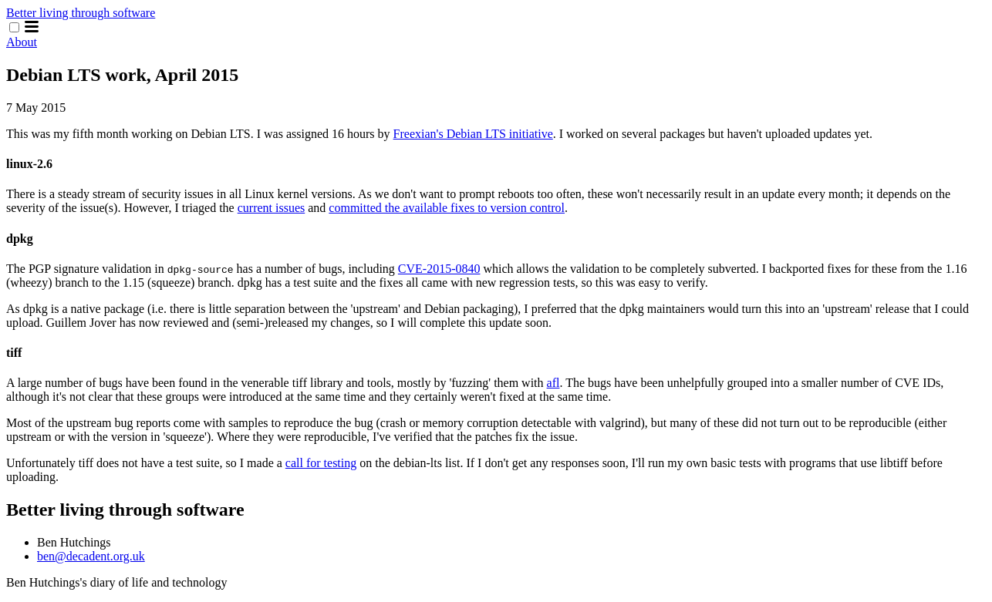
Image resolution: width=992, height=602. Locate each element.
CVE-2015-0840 (439, 268)
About (21, 42)
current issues (271, 207)
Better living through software (80, 12)
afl (553, 382)
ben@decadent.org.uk (91, 556)
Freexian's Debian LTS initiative (473, 133)
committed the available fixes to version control (447, 207)
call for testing (320, 462)
